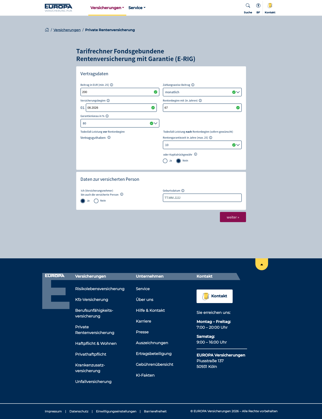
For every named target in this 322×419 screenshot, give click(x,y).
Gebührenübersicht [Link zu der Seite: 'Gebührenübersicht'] (154, 364)
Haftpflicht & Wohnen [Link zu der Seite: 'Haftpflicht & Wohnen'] (96, 343)
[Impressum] (55, 411)
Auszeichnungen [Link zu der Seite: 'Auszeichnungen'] (152, 343)
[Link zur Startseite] (66, 7)
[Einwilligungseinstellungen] (118, 411)
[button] (107, 7)
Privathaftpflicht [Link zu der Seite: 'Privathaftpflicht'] (90, 354)
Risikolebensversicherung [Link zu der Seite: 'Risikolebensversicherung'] (99, 289)
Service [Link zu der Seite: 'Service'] (143, 289)
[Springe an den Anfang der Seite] (261, 264)
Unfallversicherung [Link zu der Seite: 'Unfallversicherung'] (93, 381)
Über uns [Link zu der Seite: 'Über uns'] (144, 299)
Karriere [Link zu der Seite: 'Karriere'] (143, 321)
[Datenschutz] (81, 411)
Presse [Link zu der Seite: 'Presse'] (142, 332)
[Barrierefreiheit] (155, 411)
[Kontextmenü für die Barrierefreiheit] (258, 7)
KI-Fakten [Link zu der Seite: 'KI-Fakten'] (145, 375)
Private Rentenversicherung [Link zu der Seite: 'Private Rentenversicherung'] (94, 330)
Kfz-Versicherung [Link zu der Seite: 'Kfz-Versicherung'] (91, 299)
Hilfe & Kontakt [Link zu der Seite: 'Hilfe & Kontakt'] (150, 310)
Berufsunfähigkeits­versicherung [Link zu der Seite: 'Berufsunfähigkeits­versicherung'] (94, 313)
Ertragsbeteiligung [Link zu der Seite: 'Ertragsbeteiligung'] (154, 353)
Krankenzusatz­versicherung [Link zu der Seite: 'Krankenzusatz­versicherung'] (90, 368)
